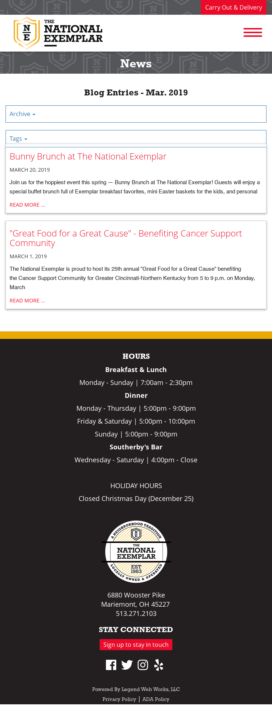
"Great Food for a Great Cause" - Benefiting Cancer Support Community (126, 238)
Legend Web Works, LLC (151, 690)
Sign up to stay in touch (136, 645)
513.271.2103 (136, 613)
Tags (18, 138)
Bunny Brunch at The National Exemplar (88, 156)
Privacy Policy (119, 699)
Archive (22, 114)
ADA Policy (155, 699)
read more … (27, 204)
